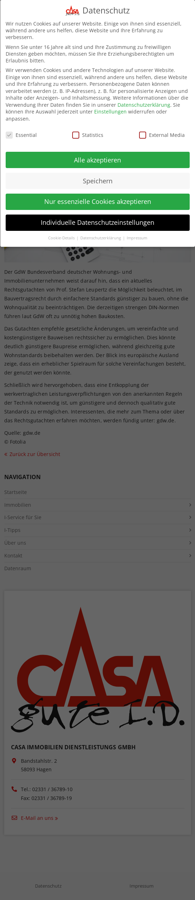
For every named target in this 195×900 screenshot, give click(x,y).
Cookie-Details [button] (62, 230)
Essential (21, 127)
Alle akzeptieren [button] (97, 152)
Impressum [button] (137, 230)
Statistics (87, 127)
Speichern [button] (98, 173)
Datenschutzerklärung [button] (101, 230)
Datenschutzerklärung (143, 97)
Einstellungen (110, 104)
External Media (162, 127)
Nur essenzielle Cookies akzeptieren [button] (97, 194)
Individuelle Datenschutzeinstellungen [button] (97, 215)
